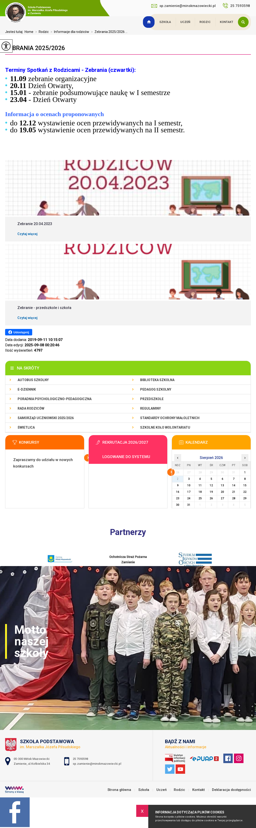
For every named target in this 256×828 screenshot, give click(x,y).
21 (233, 492)
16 (177, 492)
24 (188, 498)
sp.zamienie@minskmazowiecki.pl (183, 6)
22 (245, 492)
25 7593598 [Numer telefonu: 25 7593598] (81, 759)
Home (29, 31)
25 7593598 (237, 5)
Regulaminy (150, 408)
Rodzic (205, 22)
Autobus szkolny (33, 380)
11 (200, 485)
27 (222, 498)
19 (211, 492)
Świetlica (26, 427)
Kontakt (226, 22)
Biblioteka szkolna (157, 380)
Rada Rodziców (31, 408)
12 (211, 485)
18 (200, 492)
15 (245, 485)
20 (222, 492)
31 (188, 504)
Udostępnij (18, 332)
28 (233, 498)
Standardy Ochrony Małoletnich (169, 418)
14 (233, 485)
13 (222, 485)
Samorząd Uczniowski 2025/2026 (46, 418)
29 (245, 498)
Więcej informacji (88, 458)
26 (211, 498)
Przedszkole (152, 399)
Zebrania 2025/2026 (35, 48)
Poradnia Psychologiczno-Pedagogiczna (55, 399)
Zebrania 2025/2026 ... (108, 31)
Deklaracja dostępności (231, 790)
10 (188, 485)
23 (177, 498)
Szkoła (165, 22)
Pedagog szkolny (155, 389)
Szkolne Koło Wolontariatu (165, 427)
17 (188, 492)
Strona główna (149, 22)
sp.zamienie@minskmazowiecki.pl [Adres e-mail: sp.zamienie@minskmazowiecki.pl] (97, 763)
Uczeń (185, 22)
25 (200, 498)
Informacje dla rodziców (69, 31)
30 (177, 504)
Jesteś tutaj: (15, 31)
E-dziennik (27, 389)
